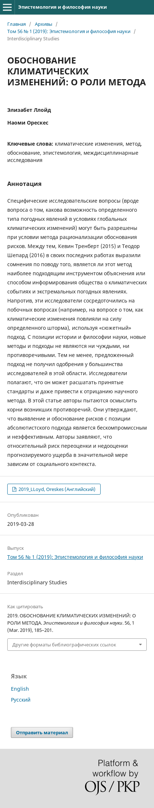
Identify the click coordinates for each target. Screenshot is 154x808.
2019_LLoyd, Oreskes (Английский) (56, 489)
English (20, 688)
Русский (21, 699)
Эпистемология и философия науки (62, 7)
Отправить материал (42, 732)
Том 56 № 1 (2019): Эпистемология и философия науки (68, 31)
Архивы (43, 24)
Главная (16, 24)
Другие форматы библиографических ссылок (64, 644)
